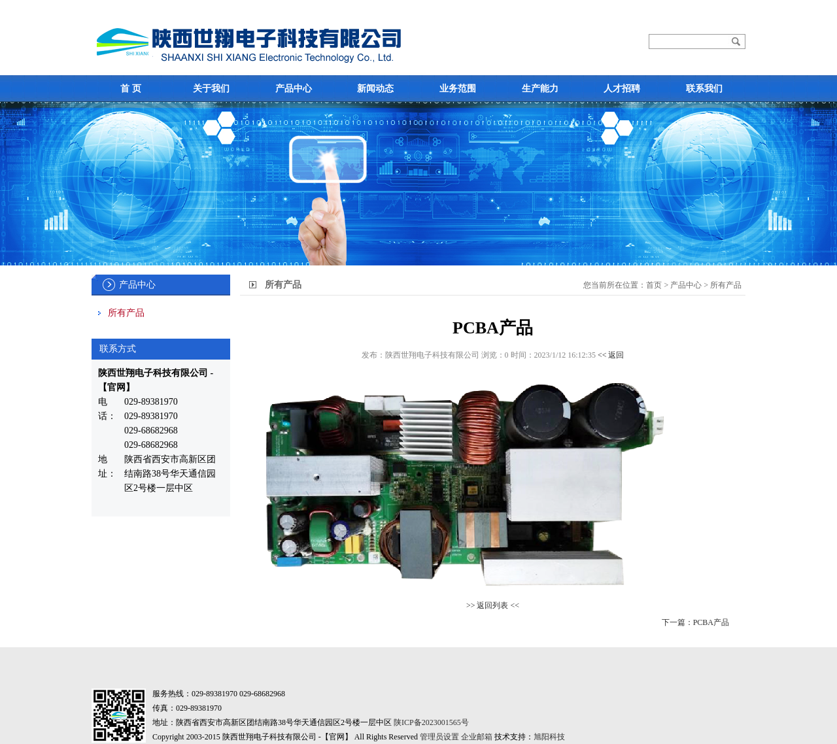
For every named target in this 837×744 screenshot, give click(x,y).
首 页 (130, 88)
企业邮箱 (476, 736)
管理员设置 (439, 736)
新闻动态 (375, 88)
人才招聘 (622, 88)
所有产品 (126, 313)
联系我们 (704, 88)
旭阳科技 (549, 736)
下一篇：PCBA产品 (695, 622)
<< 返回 (611, 355)
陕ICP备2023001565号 (431, 722)
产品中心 (293, 88)
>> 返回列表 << (492, 605)
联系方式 (117, 349)
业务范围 (457, 88)
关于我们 (211, 88)
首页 (654, 285)
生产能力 (540, 88)
